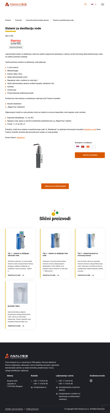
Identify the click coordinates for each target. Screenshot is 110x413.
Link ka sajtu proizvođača (55, 186)
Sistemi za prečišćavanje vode (63, 20)
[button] (93, 4)
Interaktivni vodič (90, 129)
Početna (8, 20)
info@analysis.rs (40, 387)
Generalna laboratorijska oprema (37, 20)
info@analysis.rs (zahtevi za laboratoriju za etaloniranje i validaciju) (69, 396)
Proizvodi (18, 20)
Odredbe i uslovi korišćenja (14, 409)
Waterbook (21, 138)
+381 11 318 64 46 (40, 381)
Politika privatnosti (32, 409)
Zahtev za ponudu (90, 155)
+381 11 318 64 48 (40, 384)
